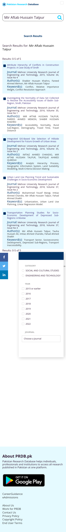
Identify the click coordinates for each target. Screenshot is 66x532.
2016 (28, 293)
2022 (28, 324)
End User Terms (12, 523)
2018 (28, 303)
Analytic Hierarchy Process (42, 163)
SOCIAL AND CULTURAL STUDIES (42, 270)
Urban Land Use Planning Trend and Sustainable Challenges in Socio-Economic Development (33, 178)
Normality (45, 124)
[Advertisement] (33, 390)
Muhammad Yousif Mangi (36, 192)
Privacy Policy (10, 516)
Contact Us (9, 512)
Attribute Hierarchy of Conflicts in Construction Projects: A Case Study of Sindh (33, 66)
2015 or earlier (33, 288)
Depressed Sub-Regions (34, 242)
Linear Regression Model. (30, 204)
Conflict (29, 86)
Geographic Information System (24, 166)
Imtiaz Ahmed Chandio (31, 233)
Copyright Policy (12, 519)
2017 (28, 298)
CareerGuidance (12, 494)
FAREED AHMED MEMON (21, 119)
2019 (28, 309)
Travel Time (43, 127)
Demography (28, 127)
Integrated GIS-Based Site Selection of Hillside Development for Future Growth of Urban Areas (33, 140)
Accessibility (31, 124)
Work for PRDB (11, 509)
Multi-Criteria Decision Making (33, 168)
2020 (28, 314)
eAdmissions (10, 497)
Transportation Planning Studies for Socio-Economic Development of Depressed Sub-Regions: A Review (33, 215)
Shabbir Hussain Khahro (35, 80)
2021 (28, 319)
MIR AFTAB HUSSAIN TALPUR (40, 116)
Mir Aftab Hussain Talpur (37, 83)
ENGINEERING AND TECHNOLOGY (43, 275)
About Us (8, 505)
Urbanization (31, 201)
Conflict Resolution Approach (30, 89)
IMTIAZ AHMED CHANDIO (37, 154)
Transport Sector (33, 239)
